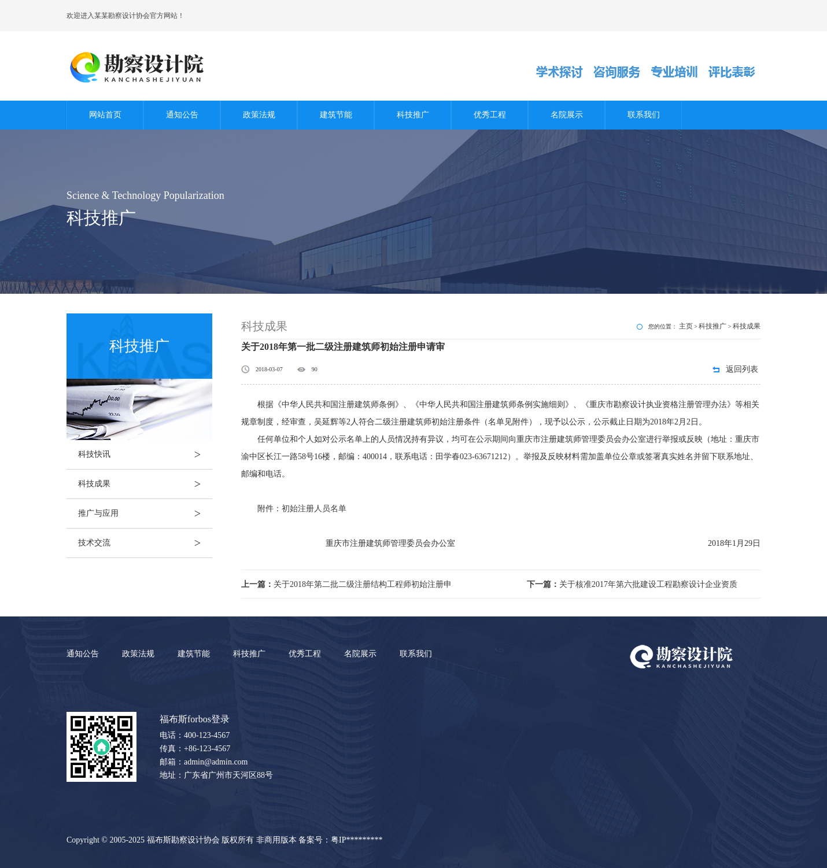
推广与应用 (145, 513)
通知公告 (182, 114)
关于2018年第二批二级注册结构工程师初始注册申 (346, 584)
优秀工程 (490, 114)
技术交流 (145, 543)
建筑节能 (336, 114)
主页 (686, 326)
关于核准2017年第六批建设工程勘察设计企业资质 (632, 584)
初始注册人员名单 (314, 508)
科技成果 (145, 484)
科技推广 (413, 114)
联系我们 (643, 114)
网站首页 (105, 114)
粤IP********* (356, 840)
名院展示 (567, 114)
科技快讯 (145, 454)
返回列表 (742, 369)
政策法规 (259, 114)
